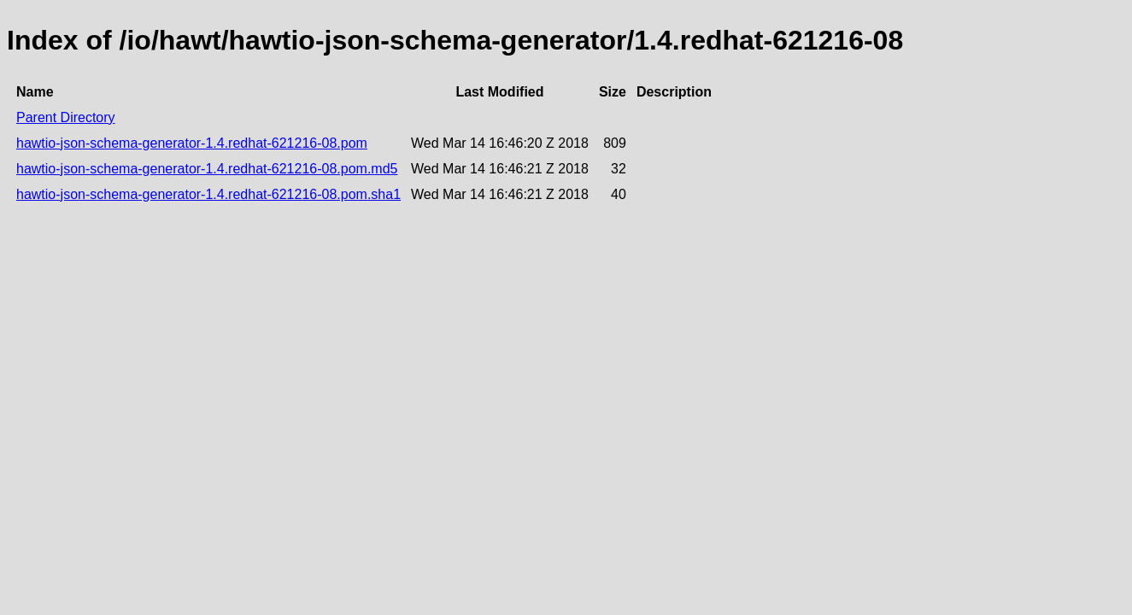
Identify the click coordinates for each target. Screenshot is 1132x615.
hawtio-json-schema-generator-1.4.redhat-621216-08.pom (191, 143)
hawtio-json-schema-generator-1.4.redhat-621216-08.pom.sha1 (208, 194)
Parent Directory (65, 117)
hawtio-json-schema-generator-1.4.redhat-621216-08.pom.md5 (206, 168)
